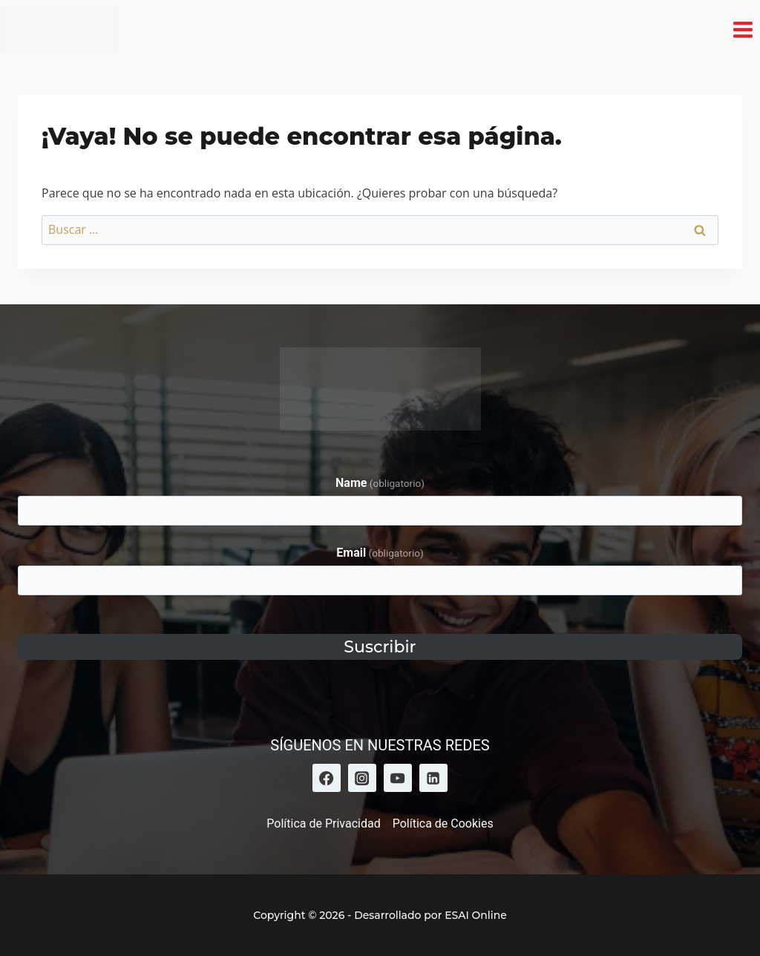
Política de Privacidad (323, 823)
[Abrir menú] (742, 29)
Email (379, 553)
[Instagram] (362, 778)
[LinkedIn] (433, 778)
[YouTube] (398, 778)
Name (380, 483)
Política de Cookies (443, 823)
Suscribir (380, 647)
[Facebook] (326, 778)
